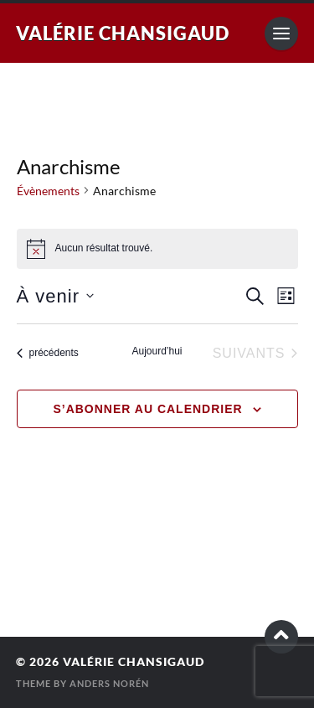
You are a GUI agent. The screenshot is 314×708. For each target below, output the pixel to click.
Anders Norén (109, 683)
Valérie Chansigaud (122, 33)
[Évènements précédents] (48, 353)
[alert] (157, 249)
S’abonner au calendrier (147, 409)
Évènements (48, 190)
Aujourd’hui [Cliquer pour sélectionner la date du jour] (156, 351)
